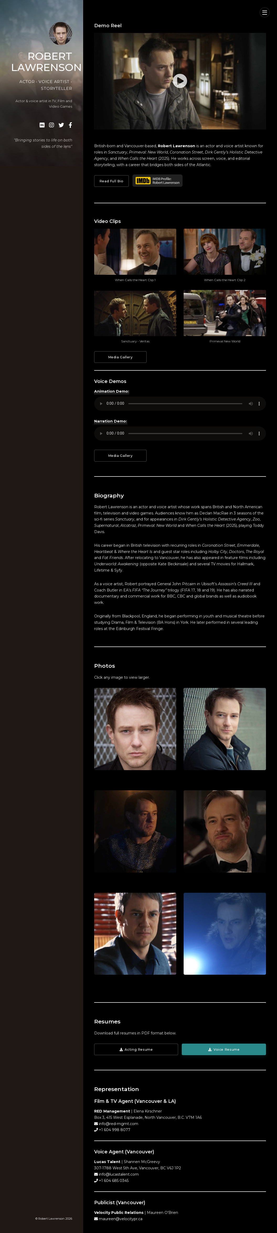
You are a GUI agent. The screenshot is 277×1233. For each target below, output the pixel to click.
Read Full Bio (111, 181)
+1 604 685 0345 (113, 1180)
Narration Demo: (110, 421)
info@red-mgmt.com (118, 1123)
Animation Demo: (111, 391)
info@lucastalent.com (118, 1174)
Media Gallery (120, 357)
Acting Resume (139, 1049)
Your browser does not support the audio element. (180, 404)
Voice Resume (227, 1049)
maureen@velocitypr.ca (120, 1218)
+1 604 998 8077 (114, 1129)
